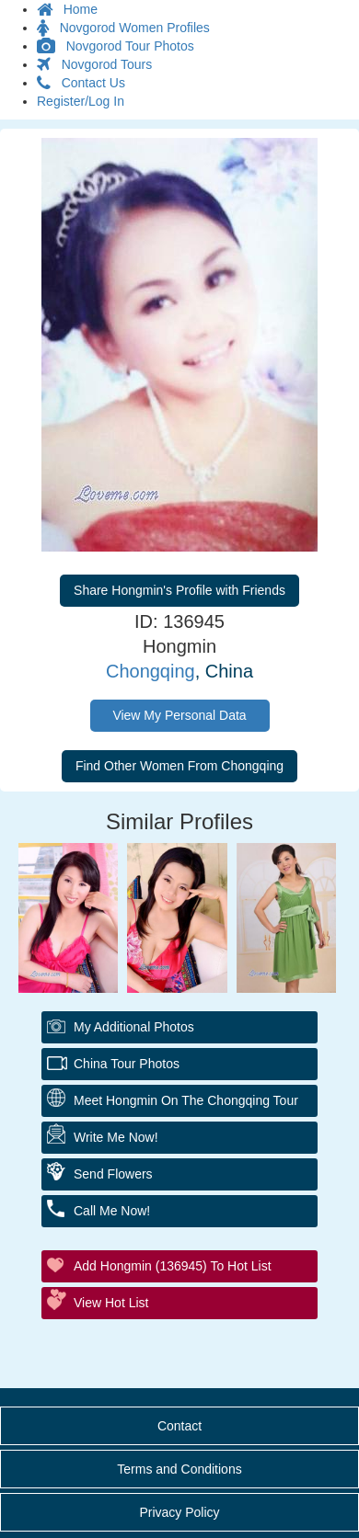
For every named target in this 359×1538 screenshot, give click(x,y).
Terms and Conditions (179, 1469)
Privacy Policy (179, 1512)
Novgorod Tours (94, 64)
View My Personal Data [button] (179, 715)
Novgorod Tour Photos (115, 46)
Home (67, 9)
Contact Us (81, 82)
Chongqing (150, 671)
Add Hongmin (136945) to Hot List (173, 1266)
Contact (179, 1425)
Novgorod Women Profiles (123, 27)
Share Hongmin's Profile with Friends (179, 590)
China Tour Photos (127, 1063)
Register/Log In (80, 101)
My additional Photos (134, 1027)
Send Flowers (113, 1174)
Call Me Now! (112, 1210)
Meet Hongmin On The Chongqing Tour (186, 1100)
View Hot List (111, 1302)
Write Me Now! (116, 1137)
